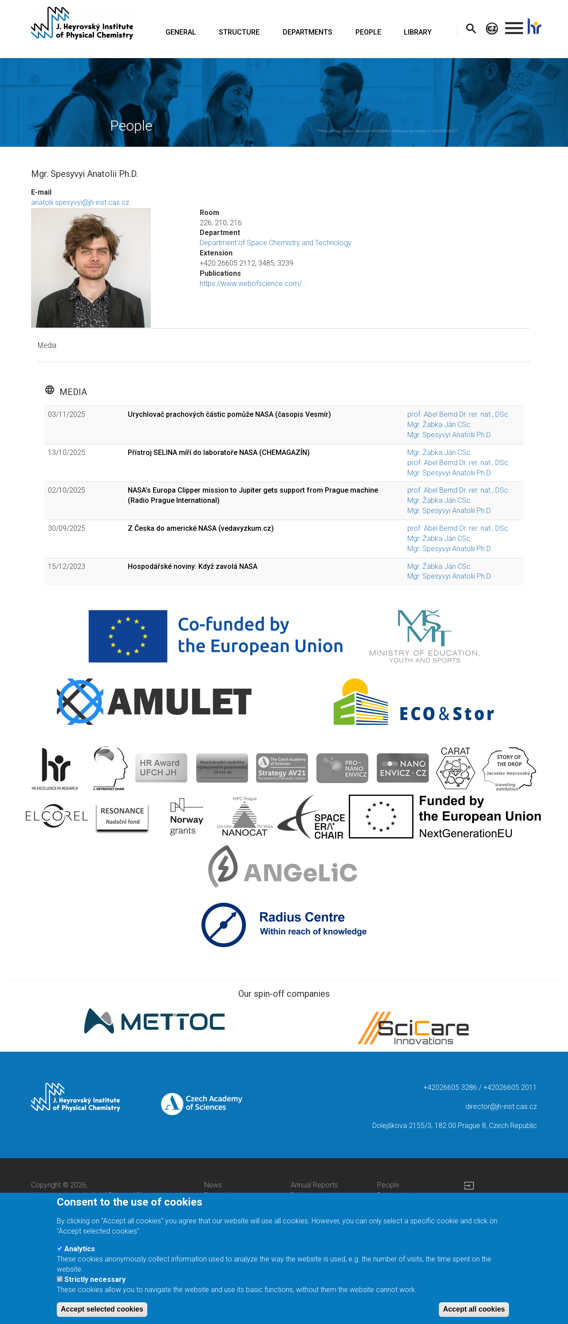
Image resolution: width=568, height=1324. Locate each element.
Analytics (79, 1249)
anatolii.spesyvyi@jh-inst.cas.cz (80, 202)
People (388, 1185)
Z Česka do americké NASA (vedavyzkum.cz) (201, 528)
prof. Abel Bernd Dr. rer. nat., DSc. (458, 414)
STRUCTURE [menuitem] (239, 32)
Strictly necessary (95, 1280)
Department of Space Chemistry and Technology (275, 243)
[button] (108, 268)
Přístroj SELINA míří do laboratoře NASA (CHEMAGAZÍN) (219, 452)
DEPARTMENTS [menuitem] (307, 32)
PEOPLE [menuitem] (368, 32)
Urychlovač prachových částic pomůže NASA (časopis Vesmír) (229, 414)
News (213, 1185)
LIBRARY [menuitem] (418, 32)
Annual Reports (314, 1185)
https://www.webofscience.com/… (253, 283)
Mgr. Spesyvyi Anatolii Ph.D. (449, 435)
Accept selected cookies (102, 1309)
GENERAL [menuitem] (181, 32)
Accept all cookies (474, 1309)
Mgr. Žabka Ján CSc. (439, 424)
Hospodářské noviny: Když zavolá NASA (192, 566)
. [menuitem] (514, 24)
